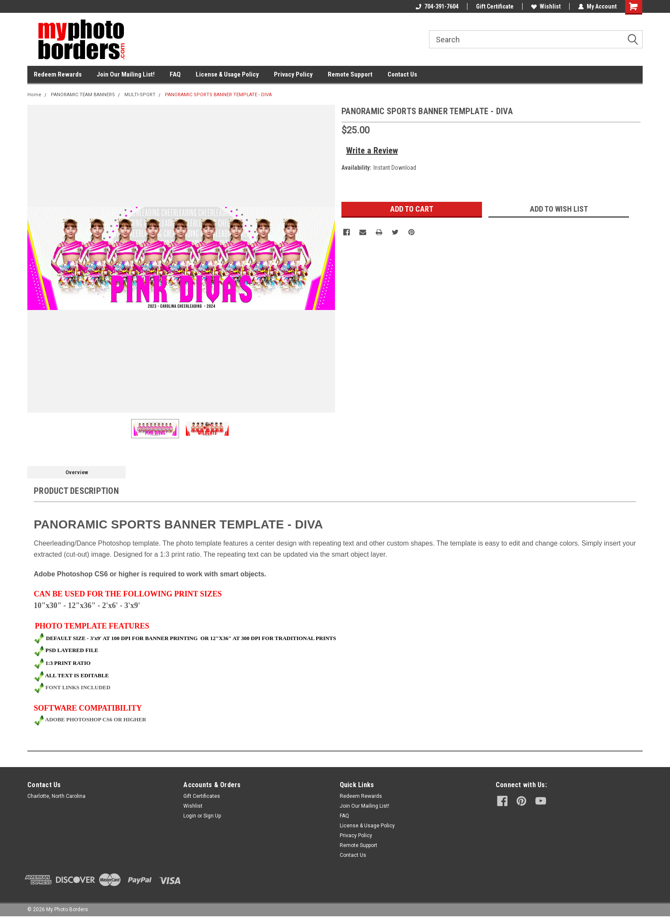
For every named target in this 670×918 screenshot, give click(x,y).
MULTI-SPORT (140, 94)
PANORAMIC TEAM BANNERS (83, 94)
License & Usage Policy (227, 74)
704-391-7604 (437, 6)
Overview (76, 472)
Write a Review (372, 150)
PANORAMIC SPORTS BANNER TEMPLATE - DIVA (218, 94)
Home (34, 94)
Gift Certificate (495, 6)
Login (189, 816)
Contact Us (402, 74)
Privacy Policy (293, 74)
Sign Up (212, 816)
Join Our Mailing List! (126, 74)
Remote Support (350, 74)
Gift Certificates (201, 796)
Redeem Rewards (58, 74)
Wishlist (546, 6)
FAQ (175, 74)
